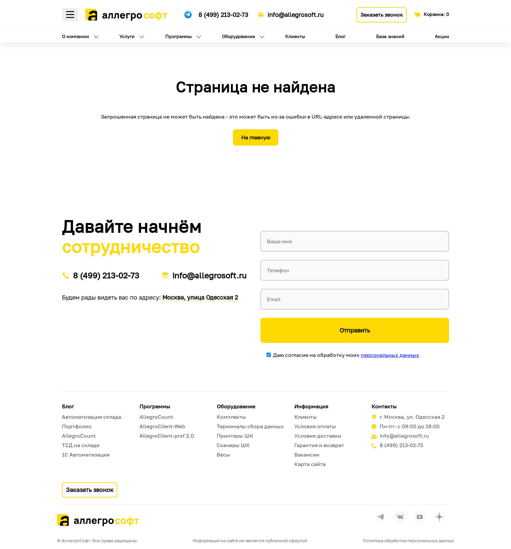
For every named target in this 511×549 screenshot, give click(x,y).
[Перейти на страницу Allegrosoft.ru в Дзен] (439, 517)
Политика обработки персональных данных (408, 540)
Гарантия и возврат (319, 445)
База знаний (390, 36)
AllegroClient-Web (162, 426)
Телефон (278, 270)
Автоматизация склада (91, 417)
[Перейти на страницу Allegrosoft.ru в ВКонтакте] (400, 517)
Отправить (355, 330)
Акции (442, 36)
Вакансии (306, 454)
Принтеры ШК (235, 435)
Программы (178, 36)
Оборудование (238, 36)
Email (274, 299)
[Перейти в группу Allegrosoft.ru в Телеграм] (380, 517)
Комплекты (231, 417)
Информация (311, 406)
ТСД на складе (80, 445)
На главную (255, 137)
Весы (223, 454)
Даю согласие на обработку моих (346, 355)
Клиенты (295, 36)
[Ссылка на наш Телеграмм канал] (188, 13)
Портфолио (77, 426)
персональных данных (390, 355)
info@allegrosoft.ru (296, 14)
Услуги (127, 36)
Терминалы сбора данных (250, 426)
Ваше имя (279, 241)
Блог (340, 36)
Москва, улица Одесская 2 (200, 297)
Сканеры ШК (233, 445)
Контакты (384, 406)
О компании (75, 36)
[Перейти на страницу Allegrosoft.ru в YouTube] (420, 517)
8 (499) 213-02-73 (223, 14)
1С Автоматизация (86, 454)
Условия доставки (317, 435)
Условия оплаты (315, 426)
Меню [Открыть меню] (70, 14)
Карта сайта (310, 464)
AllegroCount (78, 435)
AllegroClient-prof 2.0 (166, 435)
